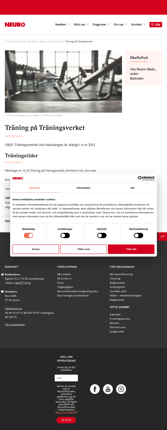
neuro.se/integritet (66, 412)
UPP (162, 236)
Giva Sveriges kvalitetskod (73, 295)
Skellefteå (32, 41)
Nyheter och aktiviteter (51, 41)
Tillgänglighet (65, 287)
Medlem (62, 24)
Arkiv (134, 74)
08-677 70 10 (23, 282)
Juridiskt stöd (118, 291)
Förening (9, 41)
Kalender (137, 78)
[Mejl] (66, 378)
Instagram (121, 389)
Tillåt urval (83, 249)
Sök (155, 24)
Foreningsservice (120, 318)
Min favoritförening (121, 274)
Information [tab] (83, 187)
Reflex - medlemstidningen (125, 295)
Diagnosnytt (117, 299)
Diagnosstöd (117, 282)
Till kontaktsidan (15, 324)
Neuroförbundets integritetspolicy (77, 291)
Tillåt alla (131, 249)
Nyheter (114, 323)
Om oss (120, 24)
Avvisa (36, 249)
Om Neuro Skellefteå (143, 69)
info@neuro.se (13, 308)
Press (60, 282)
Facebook (95, 389)
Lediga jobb (117, 331)
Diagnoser (101, 24)
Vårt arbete (64, 274)
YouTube (108, 389)
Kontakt (138, 24)
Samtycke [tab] (34, 187)
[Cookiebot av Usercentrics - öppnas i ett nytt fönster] (140, 178)
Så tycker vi (64, 278)
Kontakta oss (118, 327)
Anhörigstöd (117, 287)
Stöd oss (81, 24)
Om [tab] (132, 187)
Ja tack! (66, 420)
